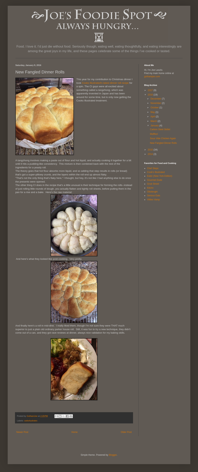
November (156, 103)
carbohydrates (30, 420)
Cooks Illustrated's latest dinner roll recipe (105, 82)
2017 (151, 90)
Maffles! (154, 134)
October (155, 107)
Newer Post (22, 432)
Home (75, 432)
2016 (151, 94)
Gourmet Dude (154, 180)
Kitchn (150, 188)
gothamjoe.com (152, 76)
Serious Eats (153, 195)
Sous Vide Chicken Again (163, 138)
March (154, 121)
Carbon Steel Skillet (160, 129)
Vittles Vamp (153, 199)
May (153, 112)
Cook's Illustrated (156, 172)
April (153, 116)
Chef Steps (152, 168)
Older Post (126, 432)
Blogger (113, 455)
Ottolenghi (152, 191)
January (155, 125)
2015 (151, 149)
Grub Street (153, 184)
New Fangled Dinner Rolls (163, 143)
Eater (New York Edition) (159, 176)
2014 (151, 154)
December (156, 98)
